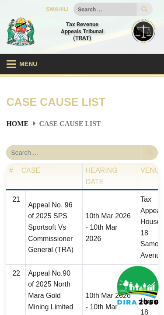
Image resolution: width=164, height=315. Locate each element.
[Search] (104, 9)
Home (17, 123)
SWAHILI (57, 9)
